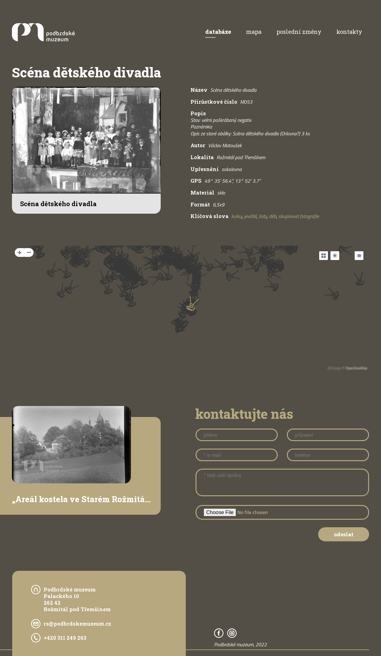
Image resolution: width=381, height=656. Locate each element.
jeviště (250, 216)
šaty (263, 216)
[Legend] (359, 255)
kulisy (236, 216)
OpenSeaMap (356, 368)
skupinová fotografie (298, 216)
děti (272, 216)
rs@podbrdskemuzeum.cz (77, 623)
